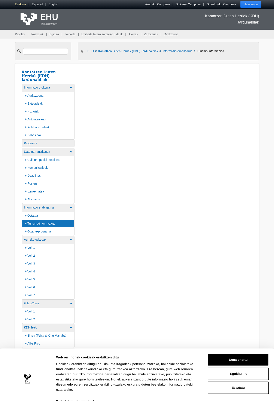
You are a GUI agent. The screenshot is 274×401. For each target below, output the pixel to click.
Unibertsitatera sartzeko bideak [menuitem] (102, 34)
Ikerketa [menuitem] (70, 34)
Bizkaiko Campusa (188, 4)
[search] (45, 51)
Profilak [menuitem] (20, 34)
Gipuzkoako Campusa (221, 4)
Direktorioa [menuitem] (171, 34)
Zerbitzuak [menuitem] (151, 34)
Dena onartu (238, 351)
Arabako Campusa (157, 4)
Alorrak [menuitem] (133, 34)
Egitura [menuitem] (54, 34)
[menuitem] (20, 4)
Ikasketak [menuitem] (37, 34)
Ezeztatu (238, 379)
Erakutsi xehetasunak (72, 392)
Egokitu (238, 365)
